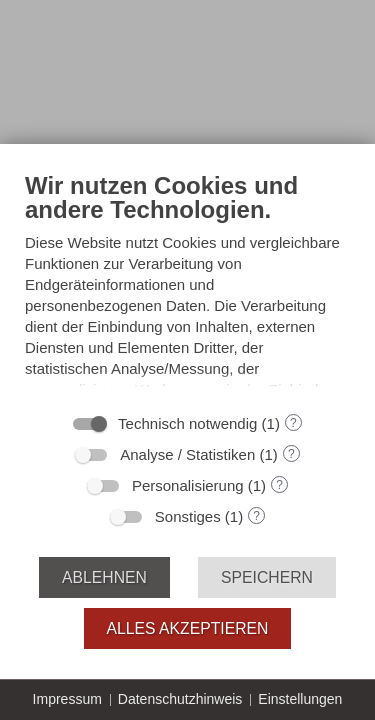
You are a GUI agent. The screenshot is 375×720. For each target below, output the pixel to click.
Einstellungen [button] (300, 699)
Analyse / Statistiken (187, 454)
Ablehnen (104, 577)
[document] (187, 286)
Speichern (267, 577)
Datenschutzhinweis (180, 699)
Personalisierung (188, 485)
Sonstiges (188, 516)
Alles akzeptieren (188, 628)
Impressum (67, 699)
